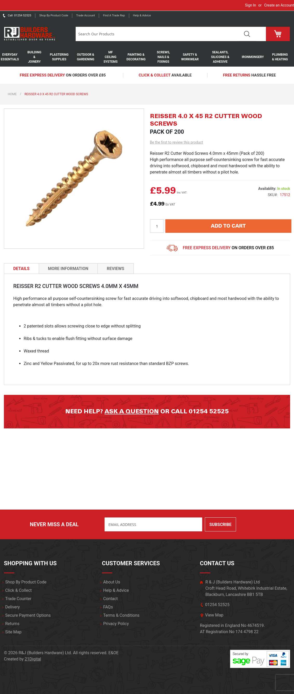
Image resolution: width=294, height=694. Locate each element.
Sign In (250, 5)
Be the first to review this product (176, 142)
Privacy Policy (116, 623)
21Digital (33, 659)
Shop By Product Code (26, 582)
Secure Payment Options (28, 615)
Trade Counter (18, 598)
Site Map (13, 631)
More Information (68, 268)
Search (247, 34)
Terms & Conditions (121, 615)
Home (12, 94)
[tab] (21, 268)
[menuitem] (12, 57)
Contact (110, 598)
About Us (111, 582)
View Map (214, 615)
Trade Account (85, 15)
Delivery (12, 607)
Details (21, 268)
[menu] (147, 57)
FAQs (108, 607)
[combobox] (157, 34)
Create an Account (279, 5)
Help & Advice (142, 15)
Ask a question (131, 411)
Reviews (115, 268)
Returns (12, 623)
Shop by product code (53, 15)
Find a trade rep (114, 15)
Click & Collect (18, 590)
